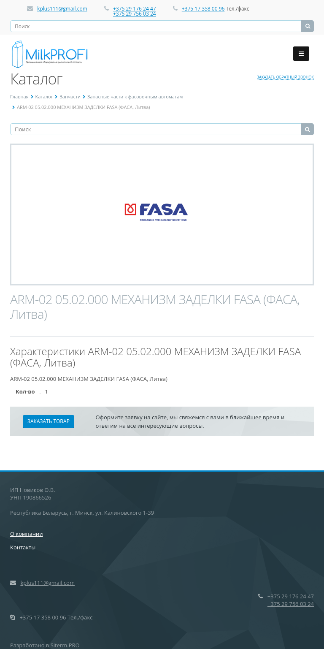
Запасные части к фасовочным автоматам (135, 96)
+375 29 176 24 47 (134, 8)
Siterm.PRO (65, 645)
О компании (26, 534)
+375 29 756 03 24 (134, 13)
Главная (19, 96)
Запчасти (70, 96)
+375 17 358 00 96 (203, 8)
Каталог (44, 96)
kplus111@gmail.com (62, 8)
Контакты (22, 547)
